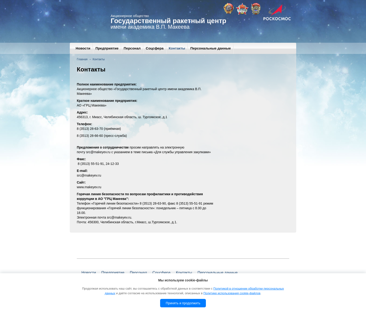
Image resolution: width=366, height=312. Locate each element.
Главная (82, 59)
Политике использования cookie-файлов (231, 293)
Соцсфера (155, 48)
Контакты (177, 48)
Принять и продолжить (183, 303)
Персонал (132, 48)
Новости (83, 48)
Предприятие (107, 48)
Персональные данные (210, 48)
